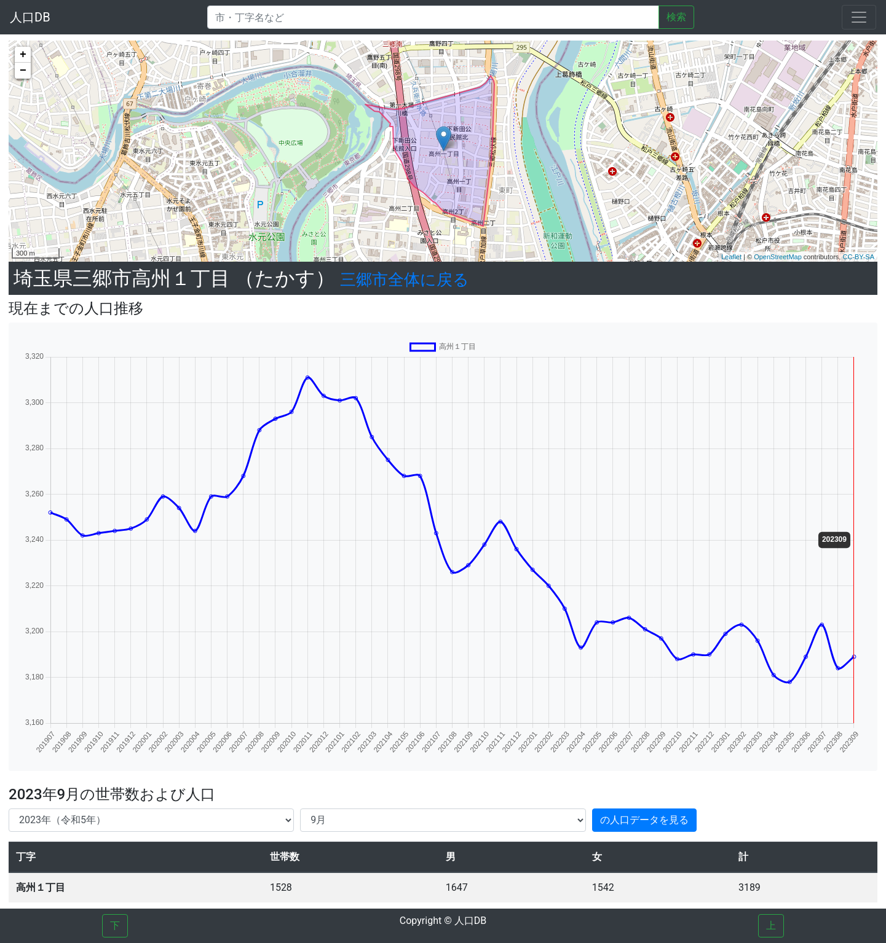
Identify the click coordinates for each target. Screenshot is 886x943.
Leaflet (731, 256)
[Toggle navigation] (859, 17)
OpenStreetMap (778, 256)
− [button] (23, 70)
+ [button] (23, 54)
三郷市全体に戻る (404, 279)
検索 (676, 17)
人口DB (30, 17)
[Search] (433, 17)
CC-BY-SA (858, 256)
